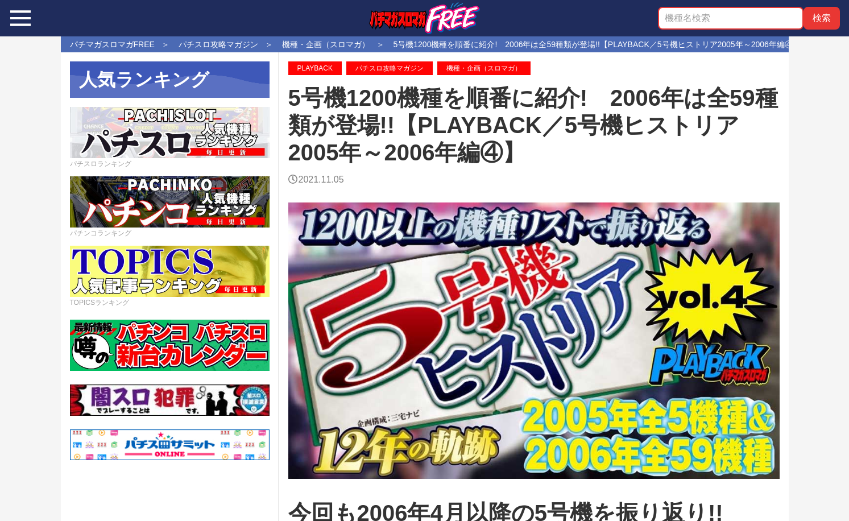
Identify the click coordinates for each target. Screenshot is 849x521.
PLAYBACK (315, 68)
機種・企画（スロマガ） (483, 68)
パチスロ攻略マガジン (389, 68)
